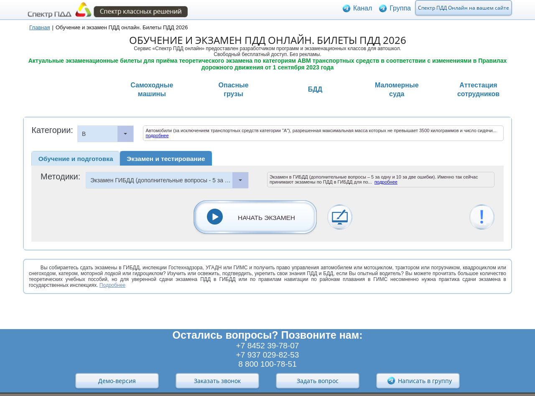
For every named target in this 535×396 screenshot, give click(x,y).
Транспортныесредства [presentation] (70, 89)
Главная (39, 27)
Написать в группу (419, 380)
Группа (400, 10)
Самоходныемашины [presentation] (151, 89)
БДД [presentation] (315, 89)
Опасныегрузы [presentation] (234, 89)
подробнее (156, 135)
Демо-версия (117, 381)
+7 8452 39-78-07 (267, 345)
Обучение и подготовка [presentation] (75, 158)
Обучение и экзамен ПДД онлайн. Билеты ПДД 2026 (122, 27)
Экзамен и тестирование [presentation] (166, 158)
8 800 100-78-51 (267, 364)
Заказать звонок (217, 381)
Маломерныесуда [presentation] (397, 89)
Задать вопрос (318, 381)
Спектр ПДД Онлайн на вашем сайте (463, 9)
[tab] (62, 90)
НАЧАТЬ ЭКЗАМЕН (266, 217)
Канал (362, 10)
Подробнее (112, 285)
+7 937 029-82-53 (267, 354)
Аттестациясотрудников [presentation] (478, 89)
